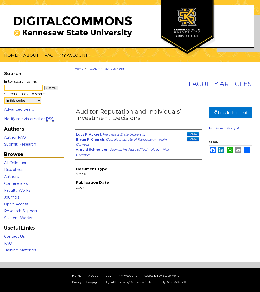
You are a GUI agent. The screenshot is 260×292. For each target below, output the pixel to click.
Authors (11, 176)
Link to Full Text (230, 112)
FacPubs (109, 68)
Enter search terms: (20, 81)
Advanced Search (20, 109)
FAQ (8, 243)
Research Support (20, 211)
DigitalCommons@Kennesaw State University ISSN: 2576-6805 (146, 282)
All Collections (16, 162)
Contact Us (14, 236)
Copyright (93, 282)
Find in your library (224, 128)
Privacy (76, 282)
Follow (193, 134)
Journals (11, 197)
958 (121, 68)
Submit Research (20, 144)
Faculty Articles (220, 84)
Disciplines (13, 169)
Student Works (18, 217)
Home (79, 68)
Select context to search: (25, 94)
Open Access (16, 204)
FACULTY (93, 68)
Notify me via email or (29, 118)
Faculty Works (17, 190)
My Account (127, 275)
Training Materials (20, 250)
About (93, 275)
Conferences (16, 183)
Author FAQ (15, 137)
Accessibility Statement (161, 275)
